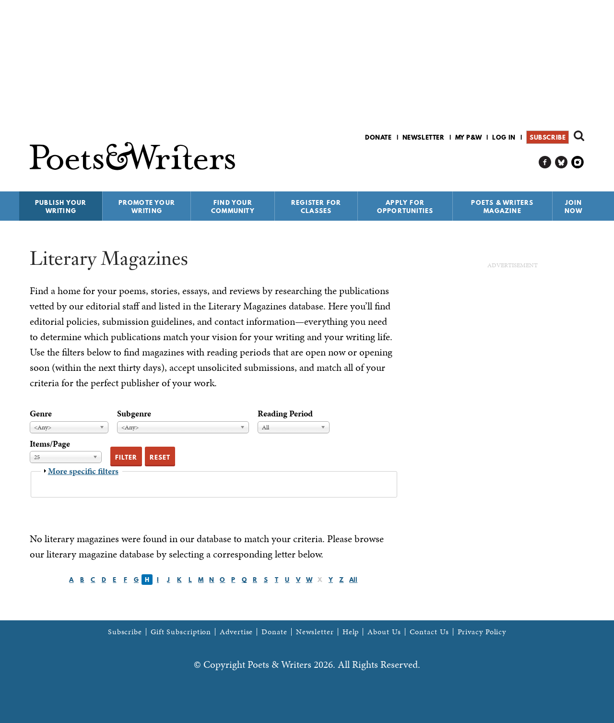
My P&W (468, 137)
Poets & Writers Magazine (502, 206)
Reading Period (285, 413)
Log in (504, 137)
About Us (384, 632)
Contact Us (429, 632)
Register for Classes (316, 206)
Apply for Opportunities (405, 206)
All (353, 579)
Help (350, 632)
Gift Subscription (181, 632)
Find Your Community (233, 206)
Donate (378, 137)
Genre (41, 413)
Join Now (574, 206)
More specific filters (83, 471)
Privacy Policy (482, 632)
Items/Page (50, 444)
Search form (579, 135)
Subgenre (134, 413)
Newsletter (423, 137)
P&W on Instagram (577, 162)
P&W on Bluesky (561, 162)
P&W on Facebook (545, 162)
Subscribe (548, 137)
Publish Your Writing (60, 206)
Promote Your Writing (146, 206)
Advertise (236, 632)
